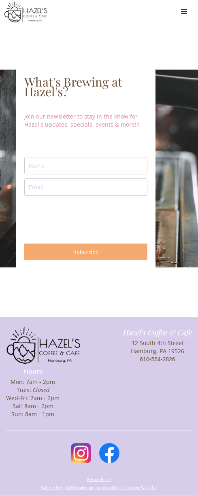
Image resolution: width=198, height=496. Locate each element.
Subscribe (85, 252)
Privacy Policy (99, 479)
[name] (85, 165)
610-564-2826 (157, 359)
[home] (26, 11)
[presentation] (85, 219)
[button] (184, 11)
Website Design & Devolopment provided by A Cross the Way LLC (99, 487)
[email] (85, 187)
